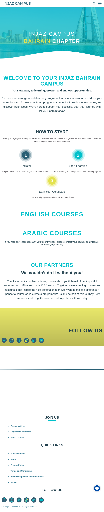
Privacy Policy (17, 465)
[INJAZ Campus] (17, 3)
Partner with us (18, 426)
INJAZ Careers (17, 437)
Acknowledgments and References (27, 476)
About (13, 459)
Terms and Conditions (21, 471)
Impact (14, 482)
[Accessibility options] (97, 488)
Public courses (18, 453)
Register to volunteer (21, 432)
